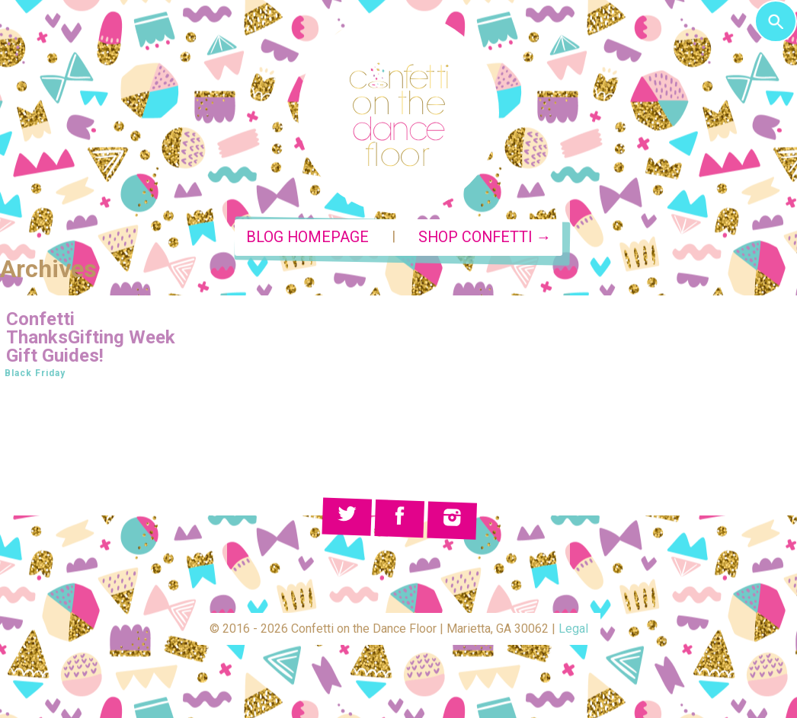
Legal (573, 628)
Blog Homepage (307, 237)
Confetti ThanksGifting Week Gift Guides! (90, 337)
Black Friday (35, 373)
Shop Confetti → (485, 237)
